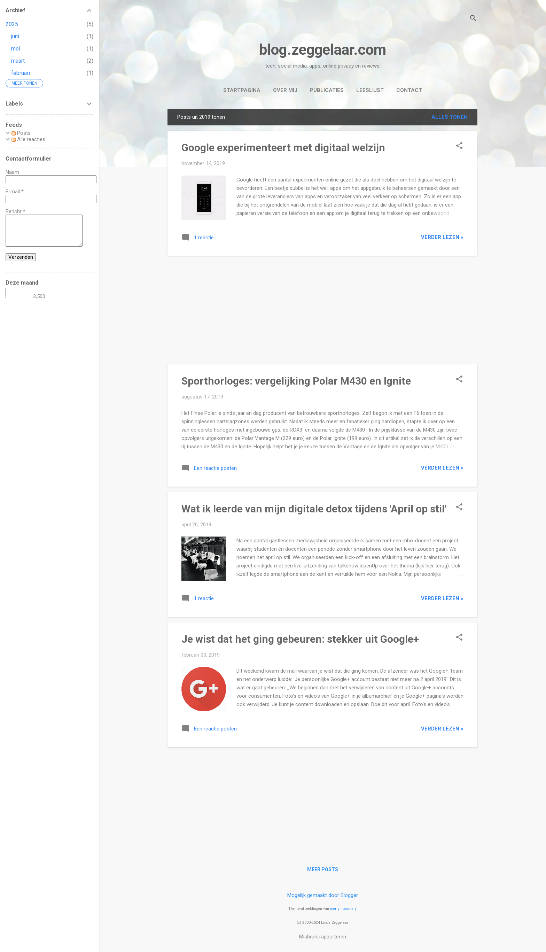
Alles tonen (449, 117)
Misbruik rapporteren (322, 937)
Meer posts (322, 869)
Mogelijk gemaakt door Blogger (322, 895)
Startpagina (241, 90)
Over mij (285, 90)
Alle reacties (28, 139)
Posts (21, 133)
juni (15, 36)
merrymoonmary (343, 908)
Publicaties (327, 90)
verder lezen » (442, 237)
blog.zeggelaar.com (322, 49)
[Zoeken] (473, 19)
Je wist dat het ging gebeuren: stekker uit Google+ (300, 639)
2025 (12, 24)
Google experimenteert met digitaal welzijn (283, 147)
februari (20, 73)
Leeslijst (370, 90)
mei (15, 48)
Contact (409, 90)
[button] (459, 146)
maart (18, 60)
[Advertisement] (322, 310)
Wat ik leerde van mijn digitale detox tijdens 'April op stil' (313, 509)
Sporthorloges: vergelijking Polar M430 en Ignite (296, 381)
